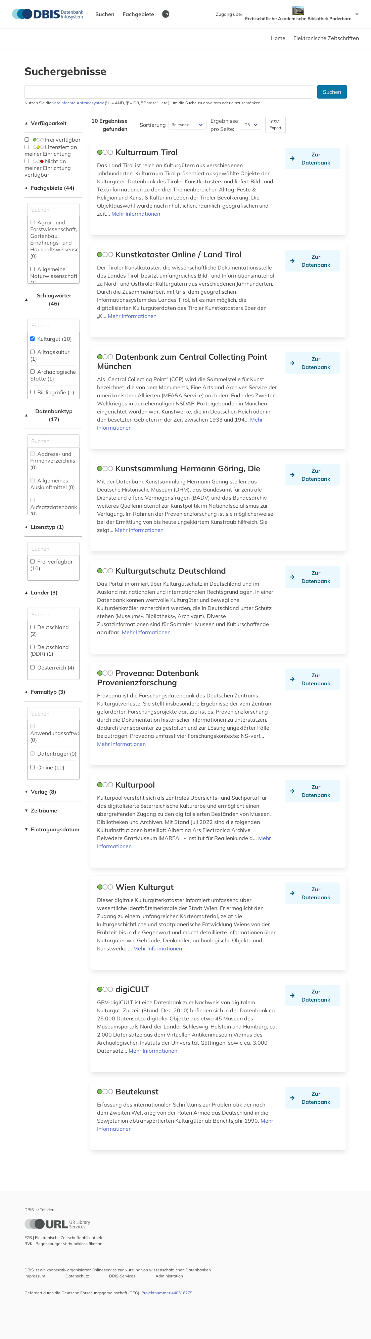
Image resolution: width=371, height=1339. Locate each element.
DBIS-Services (122, 1275)
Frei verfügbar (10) (51, 565)
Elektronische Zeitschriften (326, 38)
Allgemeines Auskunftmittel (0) (52, 484)
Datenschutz (77, 1275)
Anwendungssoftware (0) (58, 733)
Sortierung (153, 124)
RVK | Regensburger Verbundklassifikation (63, 1243)
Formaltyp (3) (45, 691)
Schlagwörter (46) (48, 299)
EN (166, 14)
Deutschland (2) (49, 630)
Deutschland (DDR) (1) (49, 650)
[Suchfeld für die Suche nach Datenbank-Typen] (53, 441)
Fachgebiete (138, 14)
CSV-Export (275, 124)
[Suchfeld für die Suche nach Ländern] (53, 614)
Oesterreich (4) (52, 667)
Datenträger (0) (53, 753)
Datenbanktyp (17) (49, 415)
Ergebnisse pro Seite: (224, 124)
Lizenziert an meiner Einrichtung (51, 150)
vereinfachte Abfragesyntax (78, 102)
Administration (169, 1275)
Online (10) (47, 767)
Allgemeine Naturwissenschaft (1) (54, 276)
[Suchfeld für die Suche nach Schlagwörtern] (53, 325)
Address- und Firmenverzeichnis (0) (52, 460)
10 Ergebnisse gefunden (109, 124)
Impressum (35, 1275)
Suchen (104, 14)
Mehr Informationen (135, 213)
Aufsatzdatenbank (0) (53, 507)
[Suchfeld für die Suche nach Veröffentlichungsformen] (53, 713)
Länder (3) (41, 592)
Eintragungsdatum (52, 829)
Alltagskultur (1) (49, 355)
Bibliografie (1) (52, 392)
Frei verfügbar (53, 139)
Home (278, 38)
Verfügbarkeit (46, 123)
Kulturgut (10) (51, 338)
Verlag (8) (41, 791)
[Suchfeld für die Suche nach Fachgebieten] (53, 209)
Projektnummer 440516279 (166, 1292)
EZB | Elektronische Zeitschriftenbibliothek (63, 1237)
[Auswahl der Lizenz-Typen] (53, 548)
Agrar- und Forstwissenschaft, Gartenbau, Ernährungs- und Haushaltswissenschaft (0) (59, 239)
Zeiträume (41, 810)
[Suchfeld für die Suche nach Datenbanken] (169, 92)
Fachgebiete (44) (50, 187)
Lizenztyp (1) (44, 526)
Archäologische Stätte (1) (53, 375)
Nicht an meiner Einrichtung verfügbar (48, 168)
